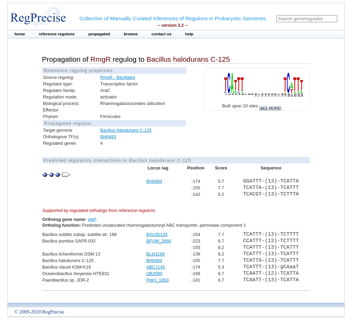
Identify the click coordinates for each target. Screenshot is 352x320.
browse (131, 34)
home (19, 34)
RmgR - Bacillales (117, 77)
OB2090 (154, 273)
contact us (162, 34)
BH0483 (108, 136)
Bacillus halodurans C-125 (126, 130)
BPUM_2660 (158, 241)
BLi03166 (155, 254)
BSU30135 (156, 234)
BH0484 (154, 181)
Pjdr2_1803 (157, 280)
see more (270, 108)
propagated (99, 34)
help (189, 34)
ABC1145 (155, 267)
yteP (92, 219)
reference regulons (57, 34)
